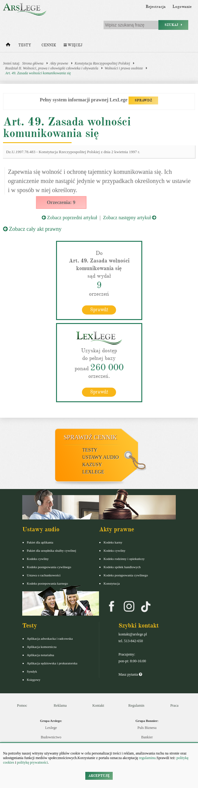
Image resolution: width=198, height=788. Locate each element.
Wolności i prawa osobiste (124, 68)
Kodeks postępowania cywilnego (49, 567)
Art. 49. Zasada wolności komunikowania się (38, 73)
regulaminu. (147, 758)
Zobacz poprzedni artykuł (69, 217)
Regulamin (136, 705)
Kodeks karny (113, 542)
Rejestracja (156, 6)
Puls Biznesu (146, 728)
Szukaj (173, 25)
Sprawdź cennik (90, 437)
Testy (24, 45)
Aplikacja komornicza (41, 647)
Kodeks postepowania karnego (47, 583)
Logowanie (182, 6)
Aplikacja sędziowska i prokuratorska (52, 663)
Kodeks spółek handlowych (122, 567)
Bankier (147, 737)
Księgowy (34, 679)
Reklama (60, 705)
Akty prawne (59, 63)
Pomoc (22, 705)
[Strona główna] (8, 46)
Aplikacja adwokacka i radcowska (50, 638)
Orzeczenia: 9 (61, 202)
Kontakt (98, 705)
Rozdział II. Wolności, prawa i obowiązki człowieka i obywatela (51, 68)
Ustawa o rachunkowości (44, 575)
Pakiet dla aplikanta (40, 542)
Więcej (73, 45)
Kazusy (92, 464)
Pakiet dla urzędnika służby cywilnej (51, 550)
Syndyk (32, 671)
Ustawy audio (100, 457)
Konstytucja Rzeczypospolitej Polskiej (102, 63)
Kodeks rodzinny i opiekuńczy (124, 559)
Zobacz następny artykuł (129, 217)
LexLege (93, 471)
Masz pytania (130, 674)
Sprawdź (99, 310)
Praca (174, 705)
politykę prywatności (32, 762)
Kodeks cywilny (38, 559)
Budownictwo (51, 737)
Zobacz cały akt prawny (32, 229)
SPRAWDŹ (143, 100)
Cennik (48, 45)
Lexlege (51, 728)
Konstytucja (112, 583)
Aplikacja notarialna (40, 655)
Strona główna (33, 63)
